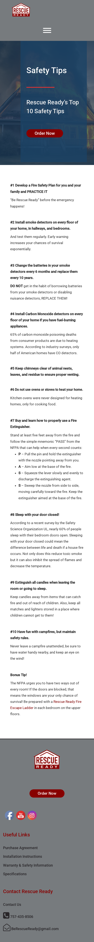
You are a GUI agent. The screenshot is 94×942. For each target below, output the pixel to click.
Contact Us (12, 904)
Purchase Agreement (20, 848)
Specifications (15, 874)
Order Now (45, 133)
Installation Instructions (22, 856)
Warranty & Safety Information (28, 865)
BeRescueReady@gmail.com (31, 929)
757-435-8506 (18, 916)
